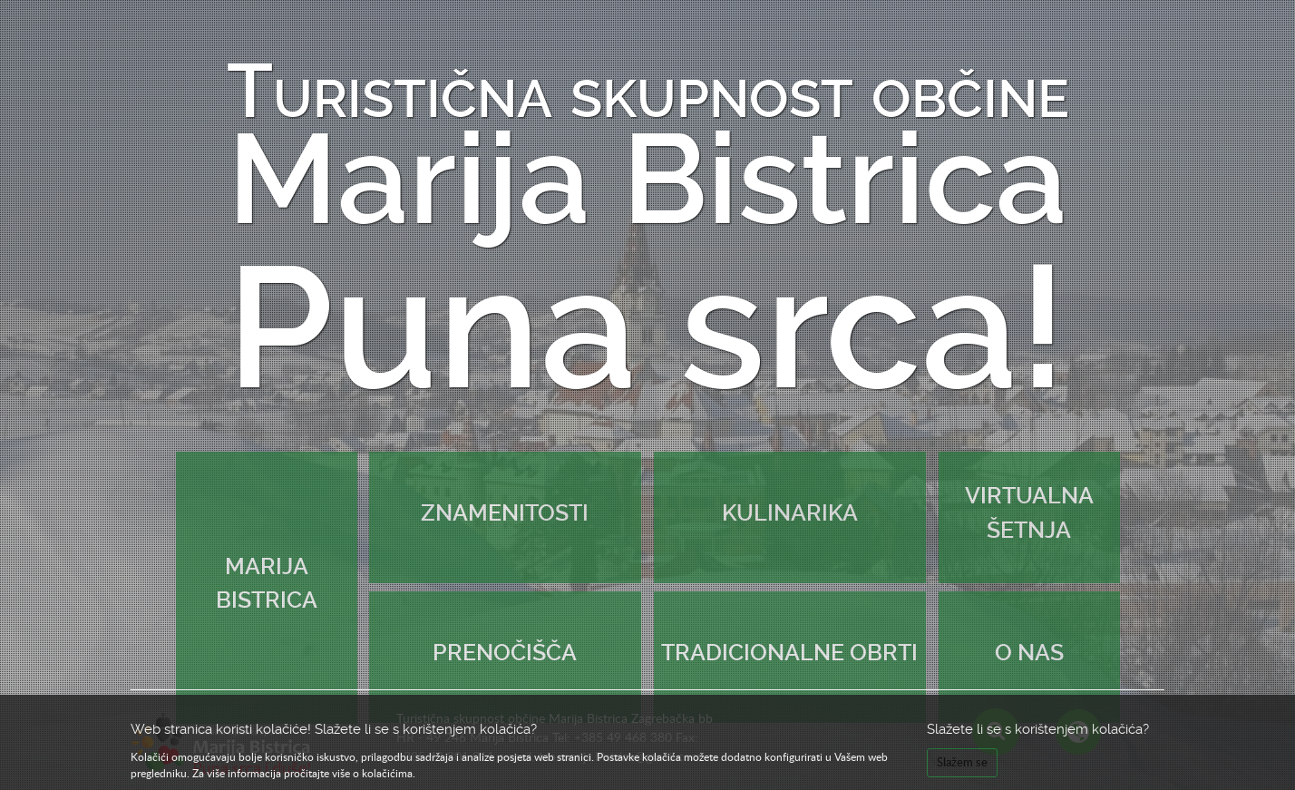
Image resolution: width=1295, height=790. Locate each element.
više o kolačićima (372, 773)
